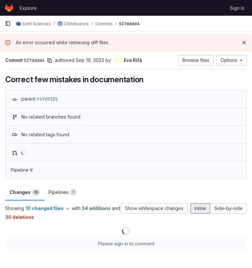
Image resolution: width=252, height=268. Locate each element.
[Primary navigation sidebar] (8, 23)
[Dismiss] (244, 43)
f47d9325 (47, 99)
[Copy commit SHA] (49, 61)
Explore (28, 8)
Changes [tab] (25, 192)
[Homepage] (9, 8)
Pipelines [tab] (62, 192)
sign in (121, 243)
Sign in (237, 8)
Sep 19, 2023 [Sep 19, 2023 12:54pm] (90, 60)
